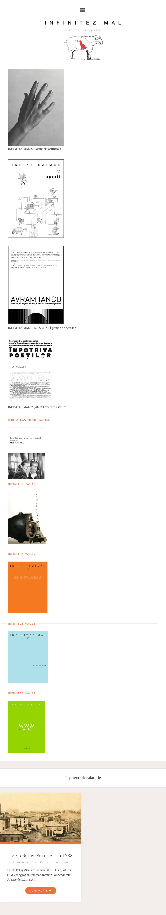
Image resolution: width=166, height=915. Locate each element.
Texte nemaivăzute (56, 862)
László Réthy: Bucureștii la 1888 (41, 855)
